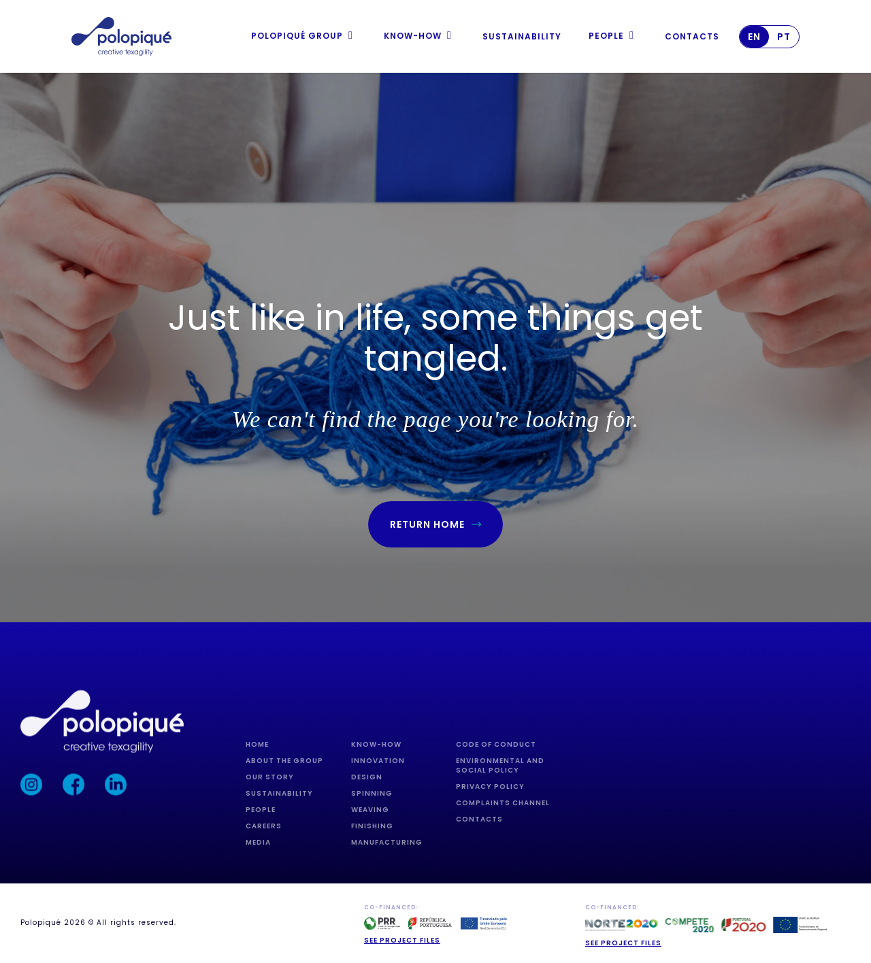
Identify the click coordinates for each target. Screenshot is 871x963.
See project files (402, 940)
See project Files (623, 943)
